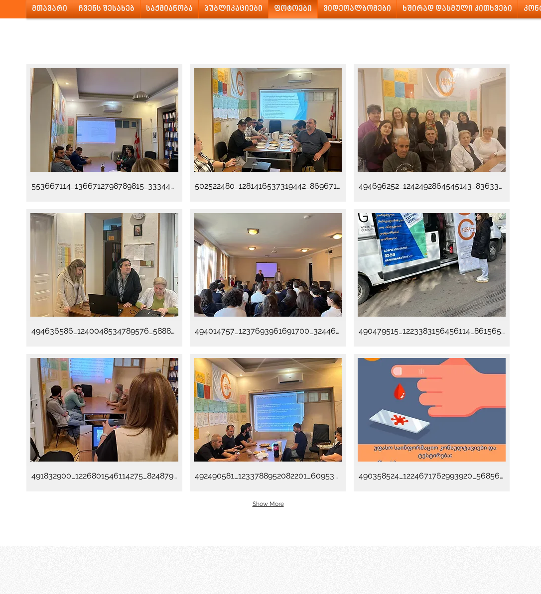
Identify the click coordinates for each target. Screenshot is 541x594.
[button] (104, 133)
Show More (268, 503)
